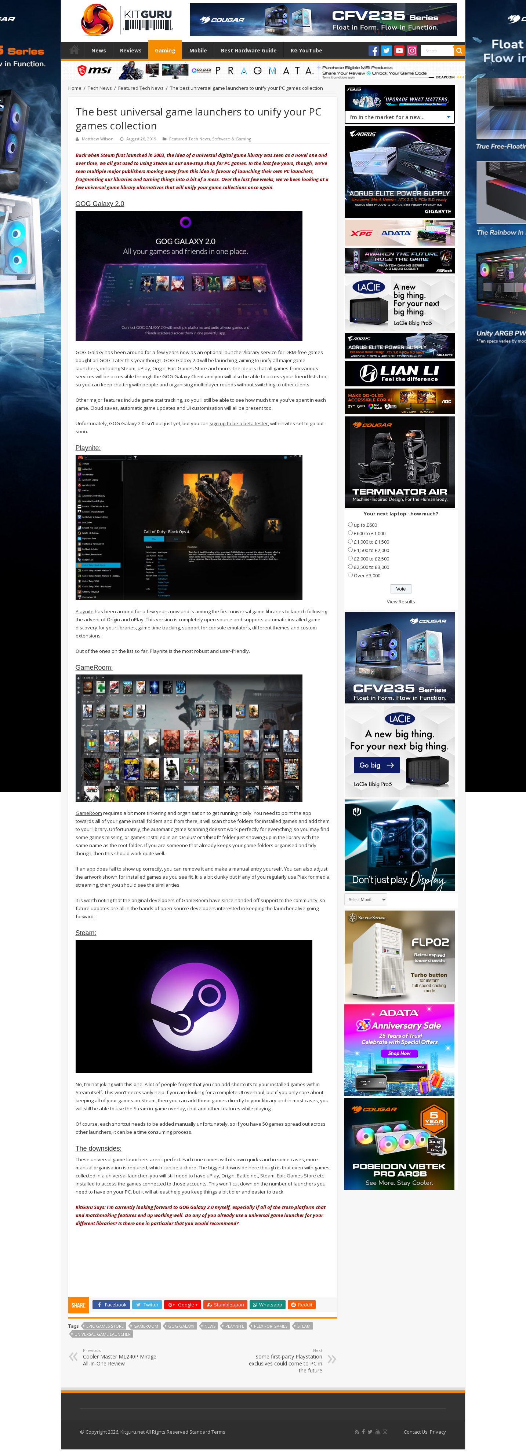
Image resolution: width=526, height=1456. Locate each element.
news (209, 1326)
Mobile (198, 50)
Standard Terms (207, 1432)
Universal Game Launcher (103, 1334)
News (98, 50)
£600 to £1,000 (369, 533)
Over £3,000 (367, 575)
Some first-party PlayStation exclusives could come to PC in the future (284, 1360)
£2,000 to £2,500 (371, 558)
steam (304, 1326)
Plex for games (270, 1326)
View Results (401, 601)
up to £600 (365, 525)
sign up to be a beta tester (239, 423)
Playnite (85, 611)
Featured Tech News (141, 88)
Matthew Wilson (97, 138)
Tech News (100, 88)
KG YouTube (306, 50)
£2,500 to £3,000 (371, 567)
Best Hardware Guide (249, 50)
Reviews (131, 50)
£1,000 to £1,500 (371, 541)
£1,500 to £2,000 (371, 550)
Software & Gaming (231, 138)
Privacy (438, 1432)
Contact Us (416, 1432)
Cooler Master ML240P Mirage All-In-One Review (120, 1357)
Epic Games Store (105, 1326)
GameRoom (89, 813)
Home (74, 49)
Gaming (165, 50)
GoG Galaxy (181, 1326)
